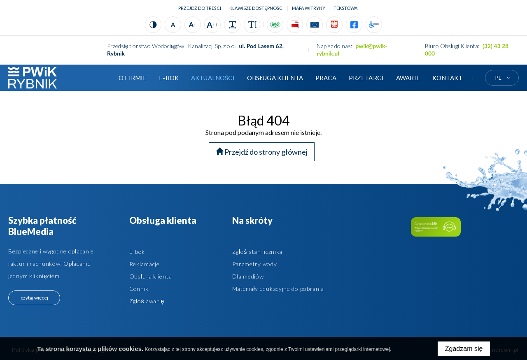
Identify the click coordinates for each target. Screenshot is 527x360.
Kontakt (447, 77)
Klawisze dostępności (256, 8)
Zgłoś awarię (146, 300)
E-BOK (169, 77)
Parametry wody (254, 263)
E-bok (137, 251)
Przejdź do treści (199, 8)
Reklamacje (144, 263)
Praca (325, 77)
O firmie (133, 77)
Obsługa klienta (275, 77)
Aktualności (213, 77)
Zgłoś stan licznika (257, 251)
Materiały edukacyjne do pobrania (278, 288)
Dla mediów (248, 276)
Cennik (139, 288)
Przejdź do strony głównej (262, 151)
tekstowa (345, 8)
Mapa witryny (308, 8)
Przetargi (366, 77)
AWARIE (408, 77)
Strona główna (100, 78)
